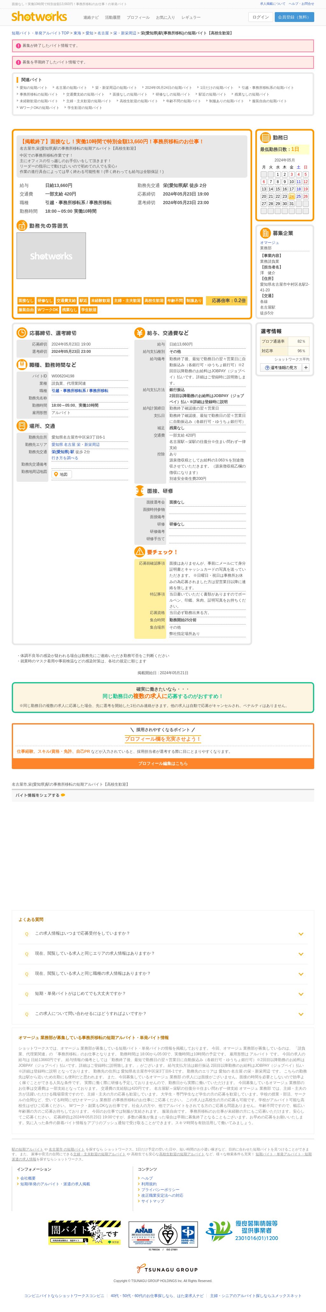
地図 (63, 474)
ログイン (260, 17)
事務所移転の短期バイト (39, 94)
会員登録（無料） (294, 17)
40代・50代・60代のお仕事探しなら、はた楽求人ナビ (157, 1296)
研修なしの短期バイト (173, 94)
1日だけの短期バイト (217, 87)
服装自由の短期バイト (269, 101)
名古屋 (69, 444)
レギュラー (191, 17)
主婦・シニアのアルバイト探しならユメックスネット (256, 1296)
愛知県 (57, 444)
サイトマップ (152, 1201)
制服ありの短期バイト (226, 101)
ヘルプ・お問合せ (301, 3)
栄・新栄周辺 (88, 444)
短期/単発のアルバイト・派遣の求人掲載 (55, 1184)
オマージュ (269, 242)
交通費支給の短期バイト (85, 94)
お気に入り (165, 17)
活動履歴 (112, 17)
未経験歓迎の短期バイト (39, 101)
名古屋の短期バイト (71, 87)
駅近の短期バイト (213, 94)
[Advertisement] (113, 857)
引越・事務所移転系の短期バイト (268, 87)
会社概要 (28, 1178)
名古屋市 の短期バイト (67, 1149)
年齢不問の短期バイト (183, 101)
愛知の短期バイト (34, 87)
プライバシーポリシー (160, 1189)
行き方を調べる (65, 458)
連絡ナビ (91, 17)
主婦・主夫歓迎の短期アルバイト (99, 1154)
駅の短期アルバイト (27, 1149)
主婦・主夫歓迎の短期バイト (89, 101)
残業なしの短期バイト (252, 94)
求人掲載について (273, 3)
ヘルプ (147, 1178)
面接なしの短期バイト (130, 94)
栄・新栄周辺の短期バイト (116, 87)
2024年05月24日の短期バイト (168, 87)
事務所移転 (98, 391)
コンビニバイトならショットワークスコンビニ (64, 1296)
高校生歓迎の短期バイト (139, 101)
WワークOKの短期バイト (40, 108)
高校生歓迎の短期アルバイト (182, 1154)
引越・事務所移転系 (69, 391)
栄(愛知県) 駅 (63, 452)
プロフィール (138, 17)
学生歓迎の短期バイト (85, 108)
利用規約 (149, 1184)
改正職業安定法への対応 (162, 1195)
